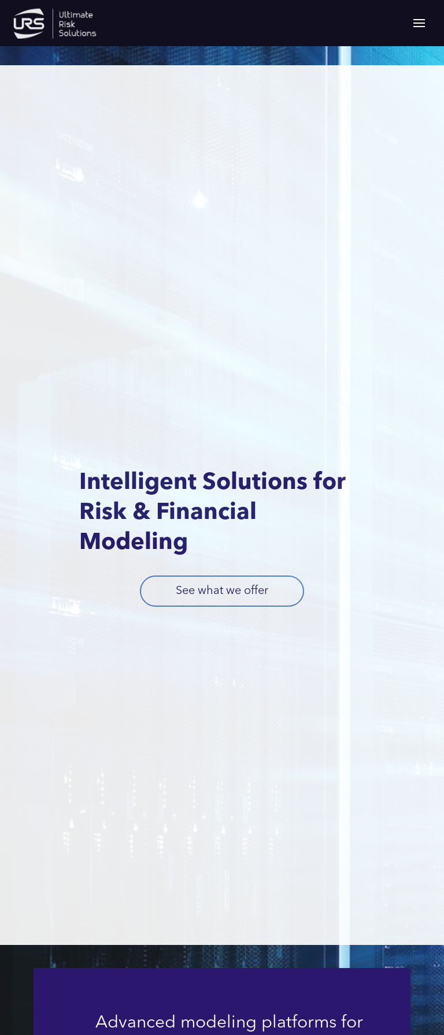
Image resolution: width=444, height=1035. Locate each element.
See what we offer (222, 591)
